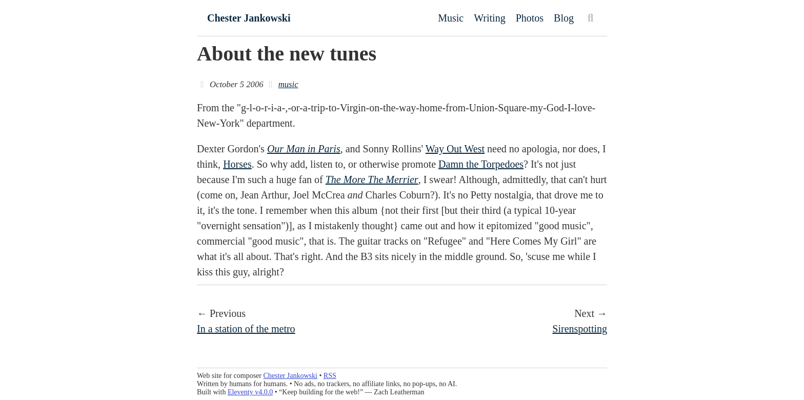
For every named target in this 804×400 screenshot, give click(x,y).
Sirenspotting (579, 328)
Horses (237, 164)
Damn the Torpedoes (481, 164)
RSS (330, 375)
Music (451, 18)
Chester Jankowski (248, 18)
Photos (530, 18)
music (288, 84)
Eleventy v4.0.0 (250, 392)
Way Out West (455, 148)
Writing (489, 18)
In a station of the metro (246, 328)
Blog (564, 18)
